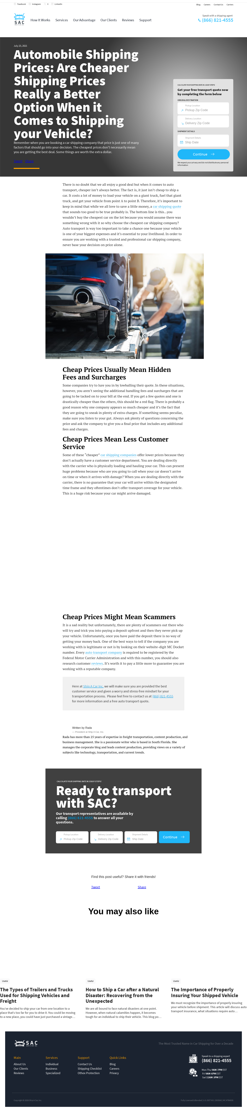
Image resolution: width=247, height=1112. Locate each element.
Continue (200, 154)
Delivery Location (193, 118)
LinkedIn (58, 4)
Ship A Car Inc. (93, 686)
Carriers (230, 4)
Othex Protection (89, 1073)
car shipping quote (167, 206)
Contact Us (218, 4)
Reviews (128, 20)
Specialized (53, 1073)
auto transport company (103, 652)
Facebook (21, 4)
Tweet (18, 161)
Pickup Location (192, 105)
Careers (207, 4)
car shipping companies (119, 455)
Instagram (36, 4)
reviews (97, 663)
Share (29, 161)
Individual (52, 1064)
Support (145, 20)
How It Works (40, 20)
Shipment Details (193, 137)
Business (51, 1069)
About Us (20, 1064)
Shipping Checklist (90, 1069)
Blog (198, 4)
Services (61, 20)
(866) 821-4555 (217, 20)
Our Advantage (84, 20)
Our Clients (109, 20)
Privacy (114, 1073)
